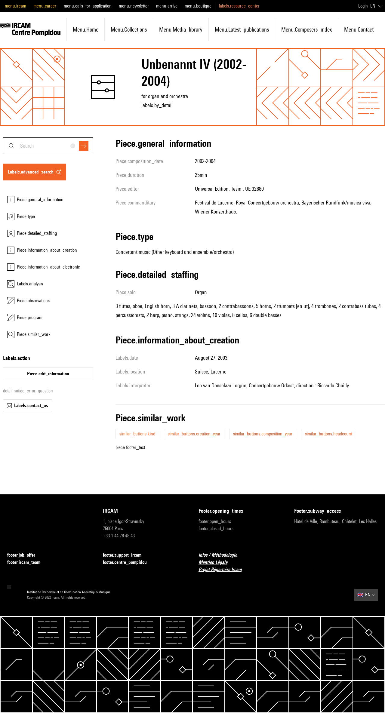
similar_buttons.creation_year (194, 434)
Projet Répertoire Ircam (224, 570)
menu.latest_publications (242, 29)
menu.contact (359, 29)
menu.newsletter (134, 6)
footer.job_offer (24, 555)
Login (363, 6)
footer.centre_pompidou (128, 562)
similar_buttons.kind (137, 434)
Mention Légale (217, 562)
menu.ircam (15, 6)
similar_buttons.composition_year (262, 434)
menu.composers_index (306, 29)
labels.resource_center (239, 6)
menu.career (44, 6)
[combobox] (48, 145)
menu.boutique (198, 6)
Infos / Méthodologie (221, 555)
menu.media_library (180, 29)
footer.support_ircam (126, 555)
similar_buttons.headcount (328, 434)
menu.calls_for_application (88, 6)
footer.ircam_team (27, 562)
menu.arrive (166, 6)
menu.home (85, 29)
